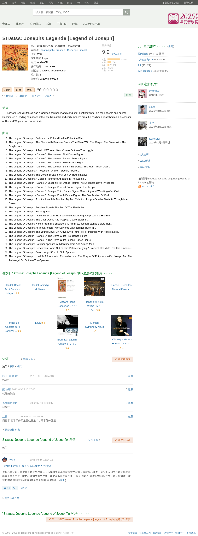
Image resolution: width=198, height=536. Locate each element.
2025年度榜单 (91, 23)
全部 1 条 (93, 439)
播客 (41, 2)
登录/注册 (188, 2)
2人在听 (144, 154)
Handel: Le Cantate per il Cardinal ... (12, 326)
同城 (51, 2)
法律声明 (168, 533)
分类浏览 (35, 23)
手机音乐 (191, 533)
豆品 (96, 2)
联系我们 (157, 533)
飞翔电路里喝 (9, 402)
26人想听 (145, 167)
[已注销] (6, 389)
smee (152, 106)
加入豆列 (37, 95)
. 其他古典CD (145, 59)
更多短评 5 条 (12, 429)
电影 (23, 2)
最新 (12, 366)
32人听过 (145, 160)
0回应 (23, 487)
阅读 (69, 2)
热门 (4, 366)
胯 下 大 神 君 (10, 376)
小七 (151, 122)
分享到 (48, 95)
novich (12, 459)
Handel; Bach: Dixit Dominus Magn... (13, 289)
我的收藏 (143, 53)
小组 (60, 2)
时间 (86, 2)
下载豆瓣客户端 (170, 2)
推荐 (128, 94)
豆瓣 (4, 2)
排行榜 (20, 23)
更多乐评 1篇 (11, 498)
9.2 (139, 65)
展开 (62, 480)
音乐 (32, 2)
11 (8, 487)
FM (78, 2)
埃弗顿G (154, 90)
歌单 (75, 23)
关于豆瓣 (132, 533)
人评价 (117, 54)
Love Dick (154, 138)
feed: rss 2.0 (148, 186)
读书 (14, 2)
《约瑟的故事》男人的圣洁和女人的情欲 (26, 465)
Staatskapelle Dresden (52, 50)
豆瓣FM (62, 23)
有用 (130, 376)
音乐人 (6, 23)
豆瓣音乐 (16, 12)
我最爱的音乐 (145, 71)
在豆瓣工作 (145, 533)
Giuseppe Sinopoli (77, 50)
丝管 (4, 416)
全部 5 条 (28, 359)
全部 (170, 46)
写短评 (9, 95)
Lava (38, 322)
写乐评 (23, 95)
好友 (19, 366)
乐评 (49, 23)
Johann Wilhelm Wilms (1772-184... (95, 305)
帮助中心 (179, 533)
